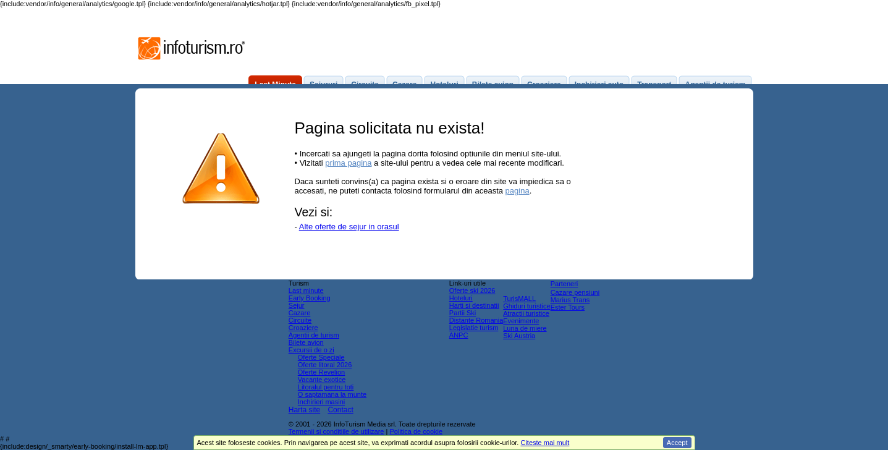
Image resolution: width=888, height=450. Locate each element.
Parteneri (564, 283)
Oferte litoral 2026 (325, 364)
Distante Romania (476, 320)
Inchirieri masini (321, 401)
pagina (517, 190)
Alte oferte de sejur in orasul (349, 226)
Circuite (300, 320)
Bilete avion (306, 342)
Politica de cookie (415, 431)
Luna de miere (524, 328)
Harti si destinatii (474, 305)
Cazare (299, 312)
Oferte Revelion (321, 372)
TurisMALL (519, 298)
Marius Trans (570, 300)
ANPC (458, 335)
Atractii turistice (526, 313)
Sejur (297, 305)
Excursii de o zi (311, 350)
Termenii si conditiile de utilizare (336, 431)
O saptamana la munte (332, 394)
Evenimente (521, 321)
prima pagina (348, 163)
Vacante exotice (321, 379)
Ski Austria (519, 335)
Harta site (304, 409)
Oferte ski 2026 (472, 290)
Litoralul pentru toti (326, 387)
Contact (340, 409)
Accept (677, 442)
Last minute (306, 290)
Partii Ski (462, 312)
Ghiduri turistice (526, 306)
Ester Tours (568, 307)
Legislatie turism (473, 327)
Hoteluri (461, 298)
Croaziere (303, 327)
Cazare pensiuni (575, 292)
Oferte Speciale (321, 357)
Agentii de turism (314, 335)
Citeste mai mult (544, 442)
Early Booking (310, 298)
